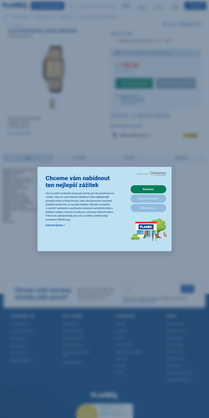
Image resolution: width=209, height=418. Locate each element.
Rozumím (148, 189)
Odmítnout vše (148, 208)
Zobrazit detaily (55, 225)
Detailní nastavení (148, 198)
